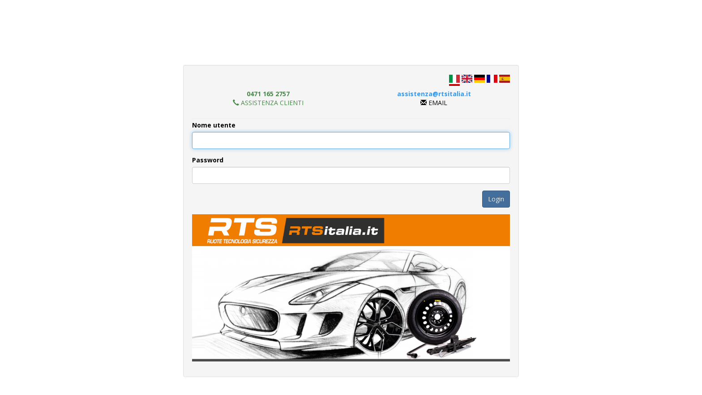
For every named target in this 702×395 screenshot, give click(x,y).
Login (496, 199)
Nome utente (213, 125)
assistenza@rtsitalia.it (434, 93)
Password (207, 160)
